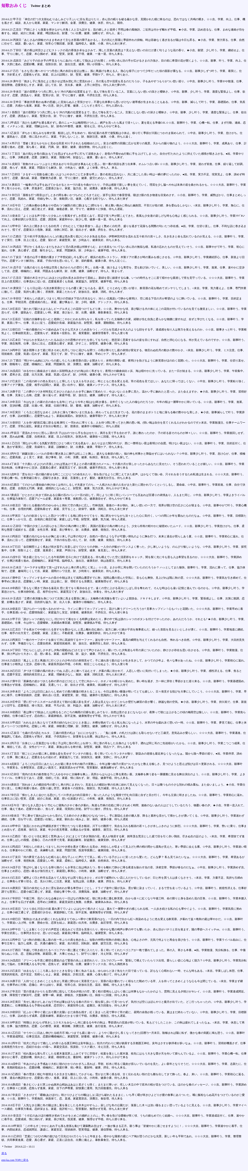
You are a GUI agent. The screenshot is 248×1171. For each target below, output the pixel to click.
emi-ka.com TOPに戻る (15, 1160)
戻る (4, 1153)
